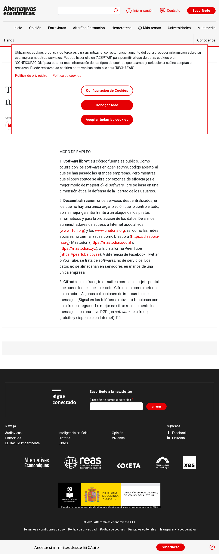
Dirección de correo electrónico (110, 400)
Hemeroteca (122, 28)
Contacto (173, 11)
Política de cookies (66, 76)
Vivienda (118, 438)
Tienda (8, 40)
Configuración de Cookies (107, 91)
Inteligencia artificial (73, 433)
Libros (63, 443)
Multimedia (207, 28)
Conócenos (206, 40)
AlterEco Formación (89, 28)
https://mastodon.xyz (77, 248)
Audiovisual (13, 433)
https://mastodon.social (110, 242)
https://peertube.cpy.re (80, 254)
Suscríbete (201, 11)
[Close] (212, 547)
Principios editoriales (142, 529)
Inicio (17, 28)
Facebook (179, 433)
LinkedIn (178, 438)
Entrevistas (57, 28)
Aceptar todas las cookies (107, 120)
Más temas (152, 28)
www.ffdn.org (72, 230)
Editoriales (13, 438)
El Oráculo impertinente (22, 443)
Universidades (179, 28)
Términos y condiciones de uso (44, 529)
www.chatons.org (110, 230)
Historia (64, 438)
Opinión (35, 28)
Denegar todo (107, 105)
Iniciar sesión (143, 11)
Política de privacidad (31, 76)
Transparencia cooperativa (178, 529)
